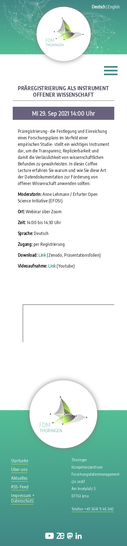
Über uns (19, 469)
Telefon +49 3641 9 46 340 (92, 509)
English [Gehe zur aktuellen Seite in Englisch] (114, 7)
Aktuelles (19, 478)
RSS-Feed (19, 486)
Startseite (19, 460)
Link (42, 255)
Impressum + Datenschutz (22, 498)
